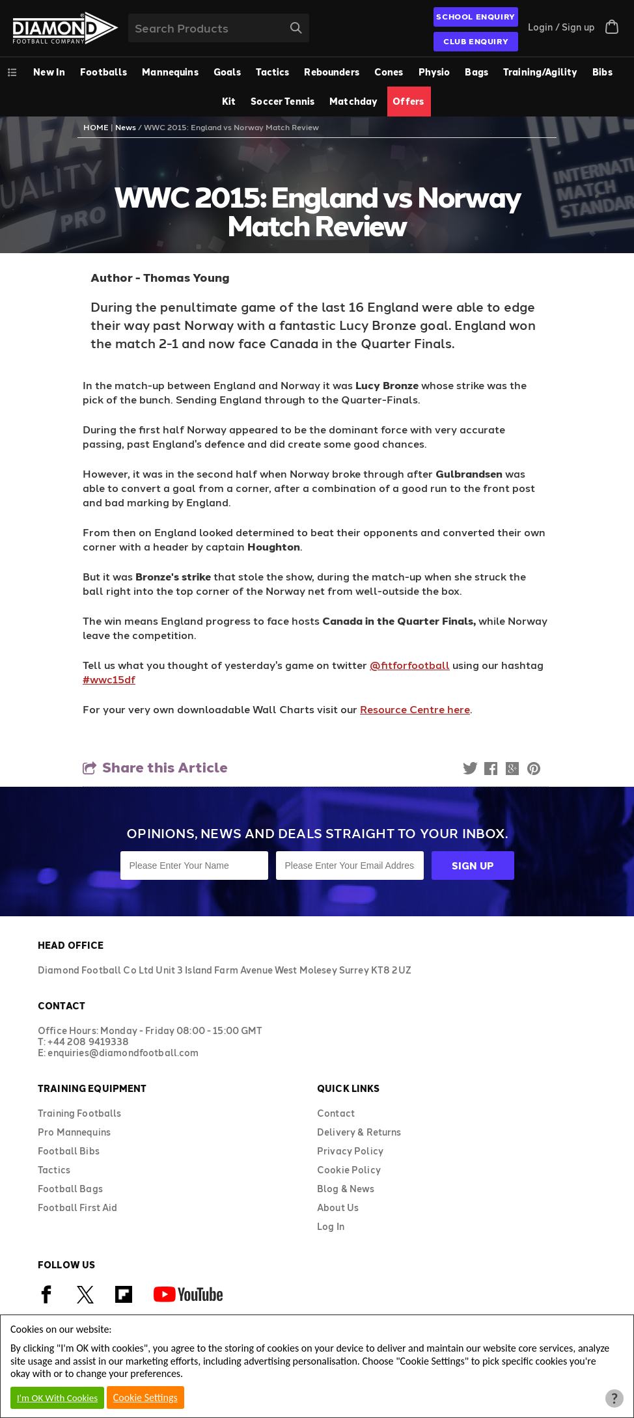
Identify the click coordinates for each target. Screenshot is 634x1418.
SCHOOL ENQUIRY (475, 16)
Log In (330, 1226)
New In (49, 71)
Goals (227, 71)
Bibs (602, 71)
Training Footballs (80, 1113)
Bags (476, 71)
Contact (336, 1113)
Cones (389, 71)
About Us (338, 1207)
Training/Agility (540, 71)
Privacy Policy (350, 1150)
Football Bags (70, 1188)
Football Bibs (69, 1150)
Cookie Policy (349, 1169)
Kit (229, 101)
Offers (408, 101)
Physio (434, 71)
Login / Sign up (561, 27)
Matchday (353, 101)
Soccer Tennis (282, 101)
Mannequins (170, 71)
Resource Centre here (415, 709)
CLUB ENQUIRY (475, 41)
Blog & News (346, 1188)
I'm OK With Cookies (57, 1398)
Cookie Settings (145, 1397)
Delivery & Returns (359, 1132)
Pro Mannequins (74, 1132)
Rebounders (331, 71)
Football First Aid (78, 1207)
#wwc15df (109, 679)
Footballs (103, 71)
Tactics (272, 71)
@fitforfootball (410, 665)
